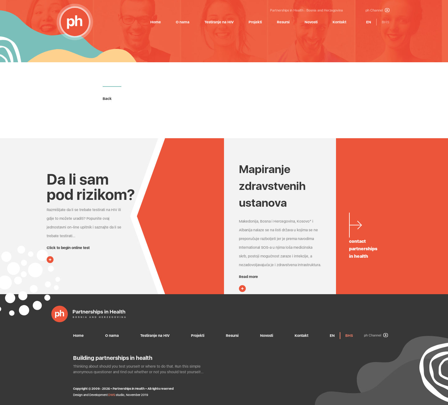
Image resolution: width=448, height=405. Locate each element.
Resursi (283, 22)
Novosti (311, 22)
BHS (386, 22)
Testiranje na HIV (219, 22)
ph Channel (378, 10)
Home (155, 22)
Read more (248, 277)
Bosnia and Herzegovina (324, 10)
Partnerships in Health (286, 10)
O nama (182, 22)
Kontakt (339, 22)
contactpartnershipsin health (363, 249)
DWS (111, 395)
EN (368, 22)
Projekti (255, 22)
